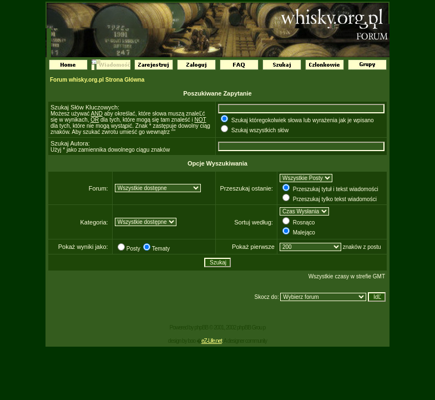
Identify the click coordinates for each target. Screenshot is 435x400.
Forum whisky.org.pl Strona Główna (97, 80)
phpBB (201, 327)
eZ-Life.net (211, 341)
